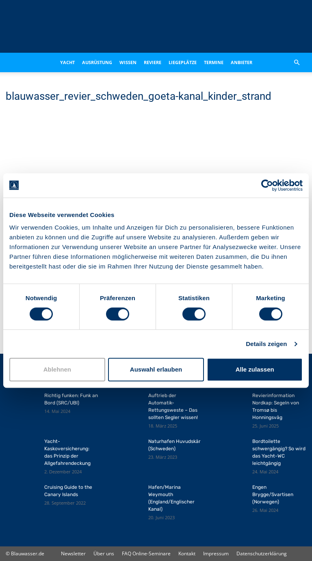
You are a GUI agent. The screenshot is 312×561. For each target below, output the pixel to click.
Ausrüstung (97, 62)
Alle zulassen (255, 369)
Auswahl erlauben (156, 369)
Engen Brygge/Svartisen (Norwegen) (272, 494)
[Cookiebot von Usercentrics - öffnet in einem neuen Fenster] (267, 185)
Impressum (216, 553)
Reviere (152, 62)
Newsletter (73, 553)
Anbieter (241, 62)
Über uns (103, 553)
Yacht (67, 62)
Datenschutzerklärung (261, 553)
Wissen (127, 62)
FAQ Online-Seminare (146, 553)
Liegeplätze (183, 62)
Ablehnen (57, 369)
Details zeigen (266, 343)
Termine (213, 62)
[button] (296, 62)
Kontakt (186, 553)
